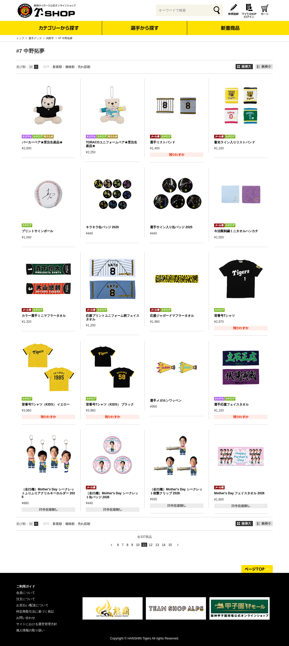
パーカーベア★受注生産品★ (42, 142)
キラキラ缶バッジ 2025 (102, 227)
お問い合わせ (25, 618)
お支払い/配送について (32, 605)
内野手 (50, 38)
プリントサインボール (37, 231)
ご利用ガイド (25, 586)
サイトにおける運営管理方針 (36, 624)
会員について (25, 593)
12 (150, 545)
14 (163, 545)
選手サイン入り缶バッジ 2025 (171, 227)
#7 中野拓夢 (65, 38)
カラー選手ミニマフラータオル (44, 316)
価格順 (70, 67)
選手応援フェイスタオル (231, 404)
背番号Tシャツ (224, 316)
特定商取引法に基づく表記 (35, 611)
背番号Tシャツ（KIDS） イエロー (46, 404)
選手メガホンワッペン (165, 400)
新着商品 (230, 24)
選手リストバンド (162, 142)
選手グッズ (35, 38)
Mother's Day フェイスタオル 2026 (239, 493)
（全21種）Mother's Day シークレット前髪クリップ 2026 (176, 491)
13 (157, 545)
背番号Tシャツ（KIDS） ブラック (110, 404)
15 (170, 545)
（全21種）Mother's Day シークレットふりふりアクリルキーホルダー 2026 (48, 493)
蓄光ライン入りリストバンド (234, 142)
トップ (20, 38)
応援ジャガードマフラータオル (172, 316)
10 (138, 545)
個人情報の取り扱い (30, 630)
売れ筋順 (84, 67)
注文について (25, 599)
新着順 (57, 67)
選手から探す (144, 28)
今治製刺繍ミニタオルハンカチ (236, 231)
